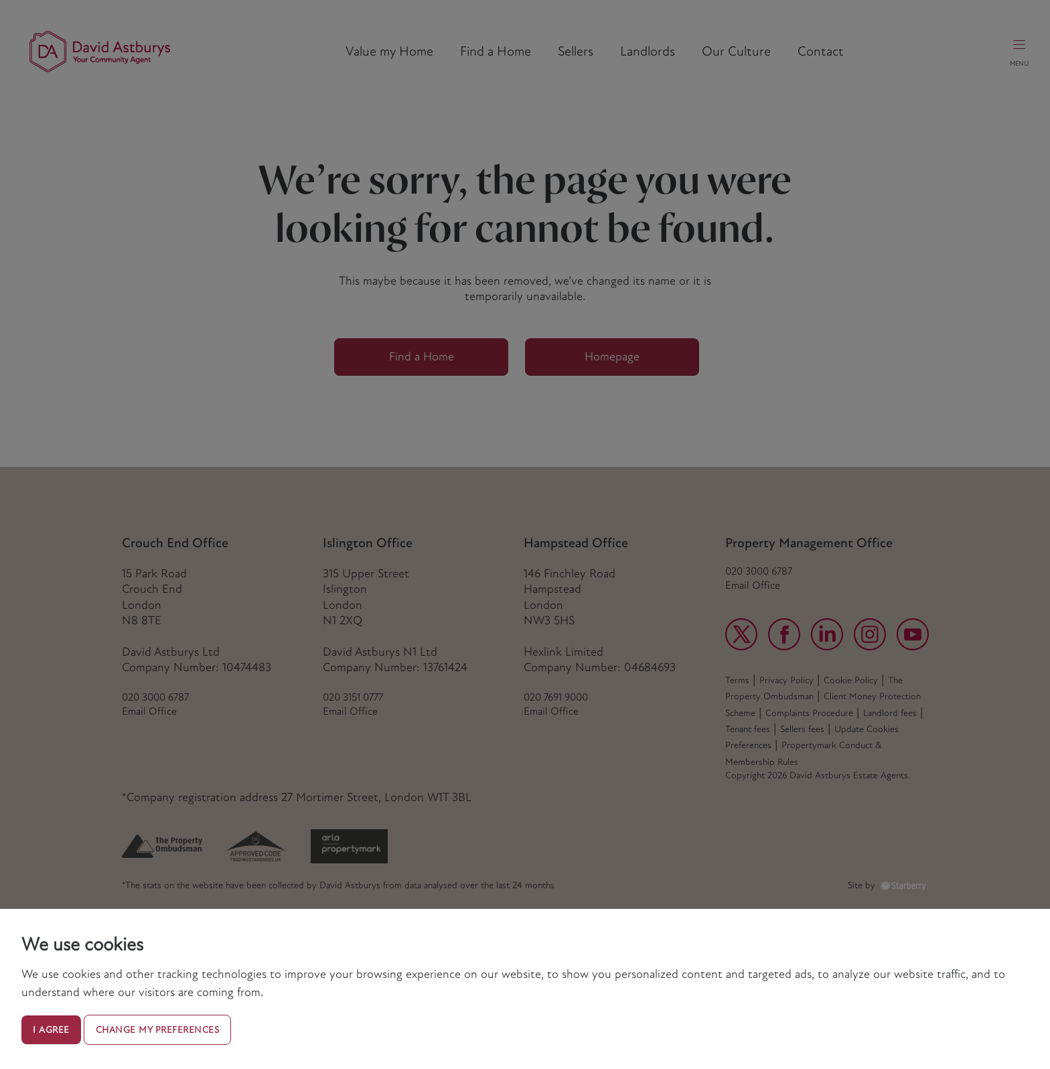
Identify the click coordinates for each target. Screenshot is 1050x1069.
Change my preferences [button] (158, 1030)
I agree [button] (51, 1030)
